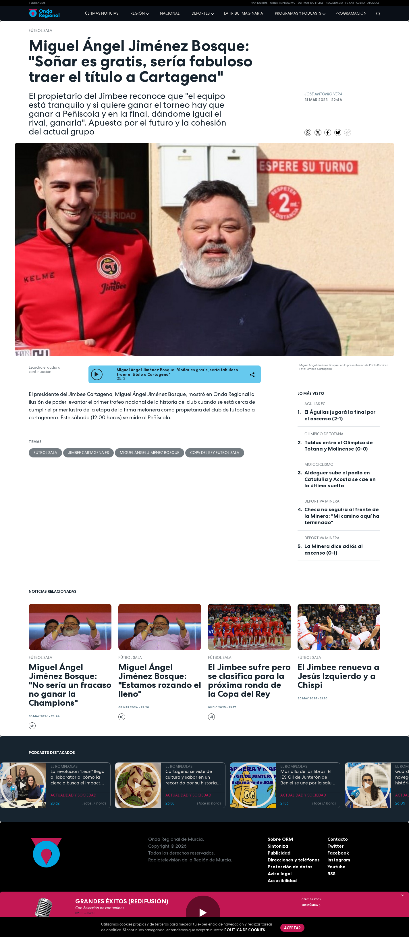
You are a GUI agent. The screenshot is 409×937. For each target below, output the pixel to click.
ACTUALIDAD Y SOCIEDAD (73, 795)
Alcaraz (373, 3)
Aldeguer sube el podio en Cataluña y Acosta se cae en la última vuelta (340, 479)
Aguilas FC (314, 403)
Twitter (335, 846)
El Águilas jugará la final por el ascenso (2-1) (339, 415)
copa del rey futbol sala (214, 452)
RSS (331, 873)
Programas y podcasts (298, 13)
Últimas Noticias (310, 3)
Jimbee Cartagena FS (88, 452)
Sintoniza (278, 846)
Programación (350, 13)
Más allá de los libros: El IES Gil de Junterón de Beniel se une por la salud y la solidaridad (307, 777)
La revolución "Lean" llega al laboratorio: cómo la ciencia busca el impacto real (78, 777)
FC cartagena (355, 3)
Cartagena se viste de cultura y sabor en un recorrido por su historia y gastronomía (192, 777)
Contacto (337, 839)
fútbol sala (40, 30)
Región (137, 13)
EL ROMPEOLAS (64, 766)
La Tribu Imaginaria (243, 13)
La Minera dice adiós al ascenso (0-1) (333, 549)
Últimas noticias (101, 13)
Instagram (338, 860)
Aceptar (292, 928)
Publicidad (279, 853)
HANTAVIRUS (259, 3)
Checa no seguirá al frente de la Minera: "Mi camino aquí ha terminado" (341, 516)
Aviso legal (280, 873)
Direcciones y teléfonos (294, 860)
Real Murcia (334, 3)
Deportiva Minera (321, 501)
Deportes (201, 13)
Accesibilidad (282, 880)
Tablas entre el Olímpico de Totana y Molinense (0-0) (338, 445)
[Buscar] (376, 13)
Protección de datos (290, 866)
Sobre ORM (280, 839)
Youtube (336, 866)
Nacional (170, 13)
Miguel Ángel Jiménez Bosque (149, 452)
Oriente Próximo (283, 3)
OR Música (311, 905)
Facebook (338, 853)
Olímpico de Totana (324, 434)
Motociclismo (318, 464)
